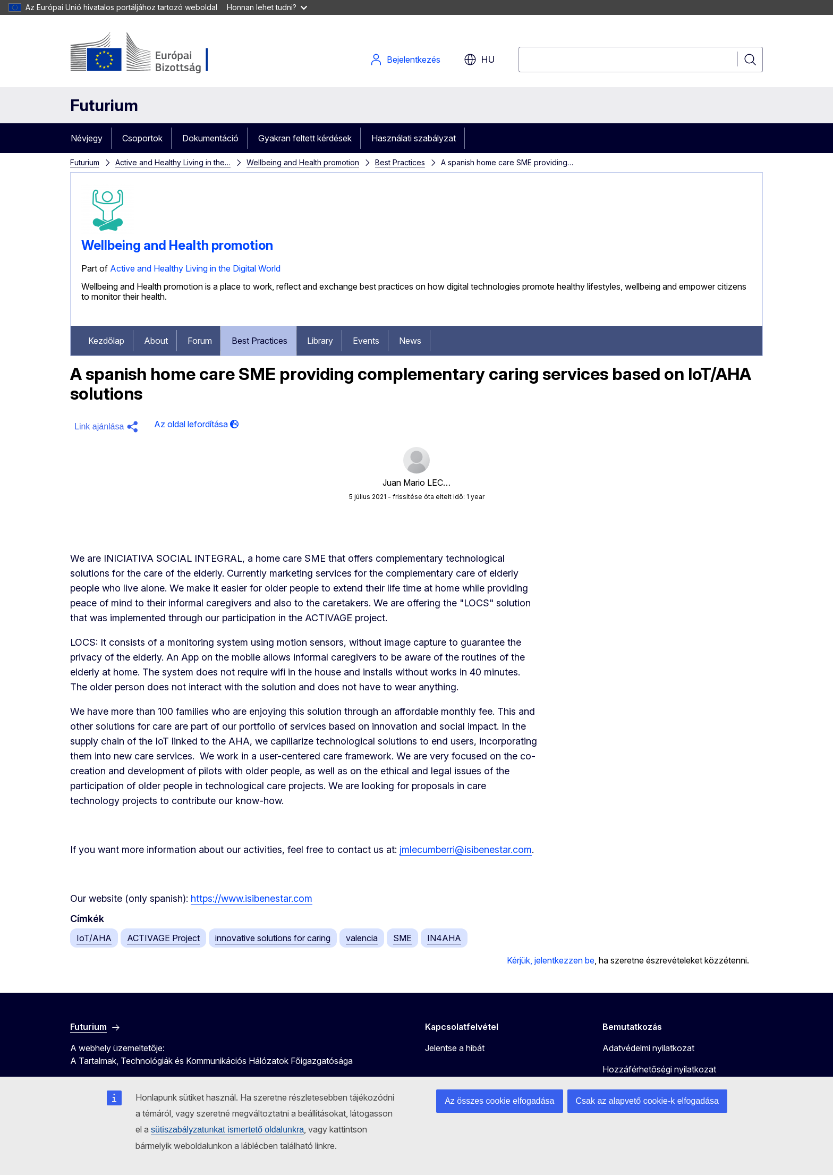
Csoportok (142, 138)
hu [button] (479, 59)
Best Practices (400, 162)
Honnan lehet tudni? (267, 7)
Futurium (104, 105)
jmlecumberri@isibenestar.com (466, 849)
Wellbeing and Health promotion (302, 162)
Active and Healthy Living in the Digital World (195, 268)
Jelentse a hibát (454, 1048)
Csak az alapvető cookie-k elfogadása (647, 1100)
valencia (362, 938)
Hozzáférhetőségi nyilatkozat (659, 1069)
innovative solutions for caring (272, 938)
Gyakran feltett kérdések (305, 138)
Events (366, 340)
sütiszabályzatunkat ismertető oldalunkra (227, 1129)
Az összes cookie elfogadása (499, 1100)
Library (320, 340)
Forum (200, 340)
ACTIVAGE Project (163, 938)
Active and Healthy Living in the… (173, 162)
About (156, 340)
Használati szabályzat (413, 138)
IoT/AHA (94, 938)
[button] (108, 426)
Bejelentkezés (405, 59)
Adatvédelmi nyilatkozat (648, 1048)
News (410, 340)
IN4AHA (444, 938)
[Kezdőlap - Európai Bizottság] (156, 53)
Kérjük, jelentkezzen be (550, 960)
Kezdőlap (106, 340)
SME (402, 938)
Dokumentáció (210, 138)
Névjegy (87, 138)
